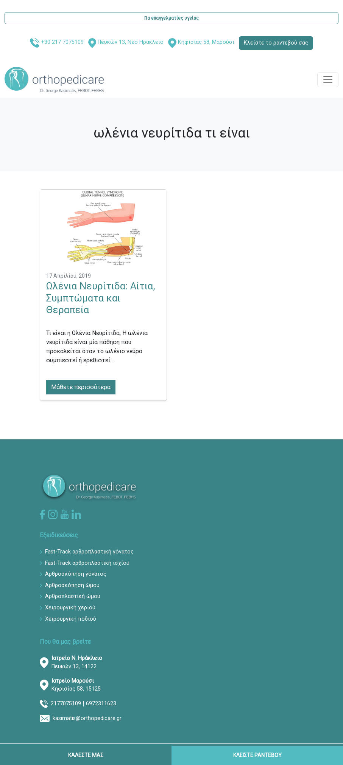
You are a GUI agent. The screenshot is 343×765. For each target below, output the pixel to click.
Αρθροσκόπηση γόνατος (75, 574)
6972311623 (101, 703)
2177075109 (66, 703)
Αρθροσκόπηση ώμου (72, 585)
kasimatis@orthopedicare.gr (87, 718)
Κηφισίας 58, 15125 (76, 685)
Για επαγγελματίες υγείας (171, 18)
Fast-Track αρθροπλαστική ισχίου (87, 563)
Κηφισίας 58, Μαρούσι (206, 42)
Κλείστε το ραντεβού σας (276, 43)
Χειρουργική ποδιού (70, 619)
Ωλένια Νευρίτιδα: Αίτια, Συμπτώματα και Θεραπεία (100, 297)
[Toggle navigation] (327, 79)
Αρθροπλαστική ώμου (72, 596)
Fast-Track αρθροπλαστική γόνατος (89, 552)
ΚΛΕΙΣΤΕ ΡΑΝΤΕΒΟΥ (257, 755)
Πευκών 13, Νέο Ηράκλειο (131, 42)
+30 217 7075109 (62, 42)
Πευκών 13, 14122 (76, 662)
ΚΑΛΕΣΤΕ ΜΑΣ (85, 755)
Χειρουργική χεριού (70, 607)
